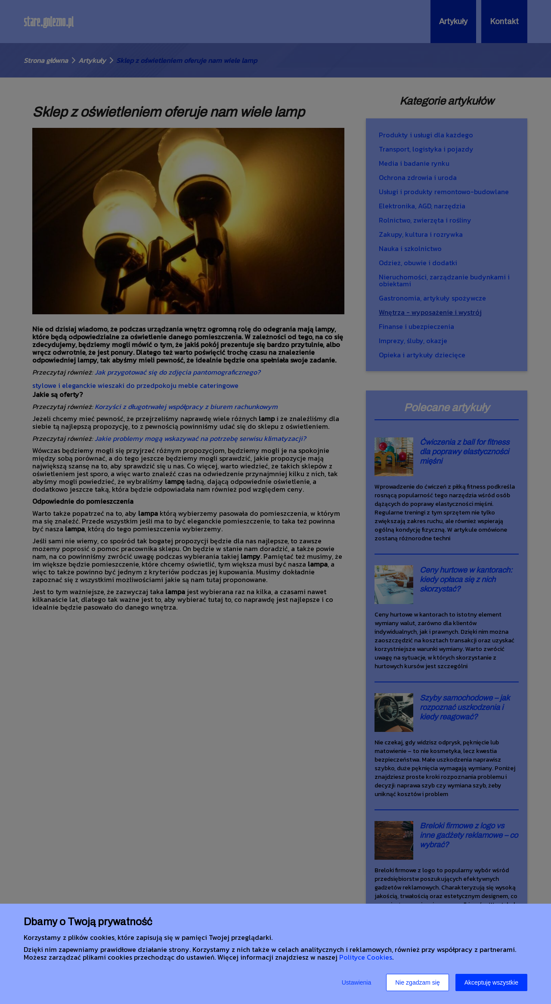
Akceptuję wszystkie (491, 982)
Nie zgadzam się (417, 982)
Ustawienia (356, 982)
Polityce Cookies (365, 957)
